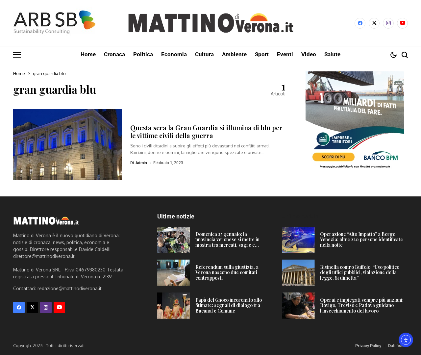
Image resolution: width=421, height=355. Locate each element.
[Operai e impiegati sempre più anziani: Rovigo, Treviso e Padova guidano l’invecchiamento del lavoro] (298, 305)
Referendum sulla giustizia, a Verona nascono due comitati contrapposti (227, 272)
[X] (374, 23)
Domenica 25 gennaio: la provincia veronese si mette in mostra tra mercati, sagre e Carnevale (227, 242)
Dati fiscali (398, 345)
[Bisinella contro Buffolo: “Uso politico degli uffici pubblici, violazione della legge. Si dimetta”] (298, 272)
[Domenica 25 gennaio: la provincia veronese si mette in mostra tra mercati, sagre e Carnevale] (173, 239)
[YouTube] (402, 23)
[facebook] (360, 23)
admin (141, 162)
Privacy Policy (368, 345)
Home (19, 73)
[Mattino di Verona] (210, 23)
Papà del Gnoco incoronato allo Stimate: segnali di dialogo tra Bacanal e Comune (228, 305)
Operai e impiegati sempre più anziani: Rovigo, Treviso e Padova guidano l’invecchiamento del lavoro (362, 305)
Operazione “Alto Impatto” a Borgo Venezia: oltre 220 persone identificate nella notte (361, 239)
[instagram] (388, 23)
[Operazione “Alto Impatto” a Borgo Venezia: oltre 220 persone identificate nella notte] (298, 239)
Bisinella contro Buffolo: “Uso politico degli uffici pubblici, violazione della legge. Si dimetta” (359, 272)
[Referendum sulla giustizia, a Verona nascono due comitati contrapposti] (173, 272)
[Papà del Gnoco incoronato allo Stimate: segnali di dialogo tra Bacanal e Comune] (173, 305)
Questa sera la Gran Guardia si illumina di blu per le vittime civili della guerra (206, 131)
